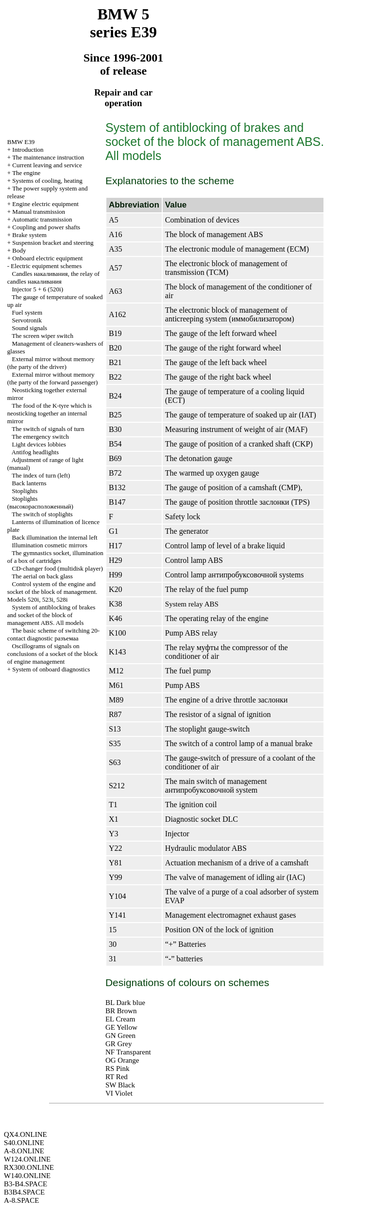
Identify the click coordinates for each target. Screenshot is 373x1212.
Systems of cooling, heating (47, 180)
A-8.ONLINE (24, 1151)
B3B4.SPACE (24, 1192)
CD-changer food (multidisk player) (57, 568)
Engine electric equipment (45, 203)
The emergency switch (40, 436)
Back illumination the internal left (55, 537)
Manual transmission (38, 211)
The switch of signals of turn (48, 428)
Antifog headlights (35, 452)
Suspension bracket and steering (52, 242)
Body (19, 250)
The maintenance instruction (48, 157)
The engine (26, 172)
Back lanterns (29, 483)
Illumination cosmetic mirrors (49, 545)
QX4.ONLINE (25, 1134)
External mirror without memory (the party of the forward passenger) (52, 378)
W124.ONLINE (27, 1159)
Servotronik (27, 320)
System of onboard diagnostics (51, 669)
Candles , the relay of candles (53, 277)
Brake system (29, 235)
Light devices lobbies (39, 444)
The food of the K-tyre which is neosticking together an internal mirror (49, 413)
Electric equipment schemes (46, 266)
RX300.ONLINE (29, 1167)
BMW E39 (20, 141)
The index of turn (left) (41, 475)
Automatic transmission (42, 219)
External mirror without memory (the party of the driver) (51, 362)
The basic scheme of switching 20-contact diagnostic (53, 634)
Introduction (27, 149)
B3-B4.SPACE (25, 1184)
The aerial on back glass (42, 576)
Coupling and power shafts (46, 227)
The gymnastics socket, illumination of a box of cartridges (55, 556)
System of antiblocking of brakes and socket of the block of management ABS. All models (51, 615)
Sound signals (30, 328)
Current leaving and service (47, 165)
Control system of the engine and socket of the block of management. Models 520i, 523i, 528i (52, 591)
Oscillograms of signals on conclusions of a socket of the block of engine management (52, 653)
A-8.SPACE (21, 1200)
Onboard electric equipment (47, 258)
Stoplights (25, 490)
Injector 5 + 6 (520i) (38, 289)
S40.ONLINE (24, 1143)
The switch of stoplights (42, 514)
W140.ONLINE (27, 1176)
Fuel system (27, 312)
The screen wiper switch (42, 335)
